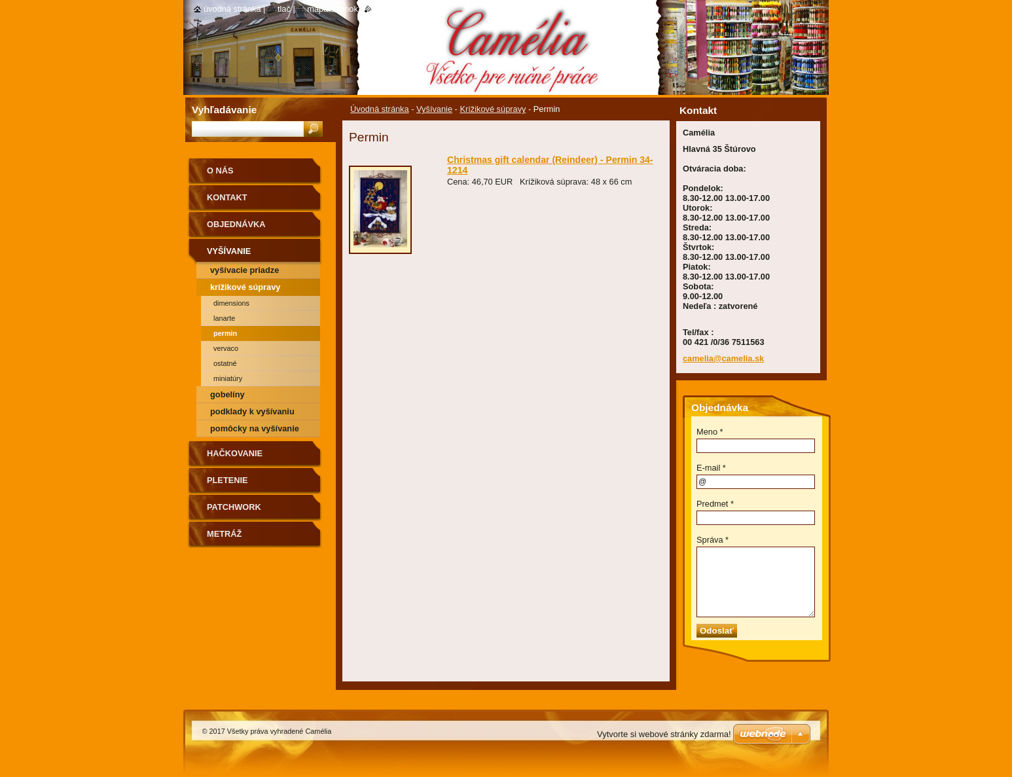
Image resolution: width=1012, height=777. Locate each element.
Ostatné (225, 363)
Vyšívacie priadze (244, 270)
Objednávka (236, 224)
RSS (380, 9)
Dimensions (231, 303)
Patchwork (234, 507)
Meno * (709, 432)
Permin (225, 333)
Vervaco (225, 348)
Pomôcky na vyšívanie (254, 428)
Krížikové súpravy (493, 109)
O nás (220, 170)
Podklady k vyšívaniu (252, 411)
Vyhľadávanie (224, 109)
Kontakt (227, 197)
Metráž (224, 534)
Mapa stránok (332, 9)
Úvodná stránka (379, 109)
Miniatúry (227, 378)
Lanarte (224, 318)
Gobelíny (227, 394)
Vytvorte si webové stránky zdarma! (664, 734)
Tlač (284, 9)
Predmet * (715, 504)
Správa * (712, 540)
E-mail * (711, 468)
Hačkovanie (234, 453)
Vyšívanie (434, 109)
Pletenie (227, 480)
